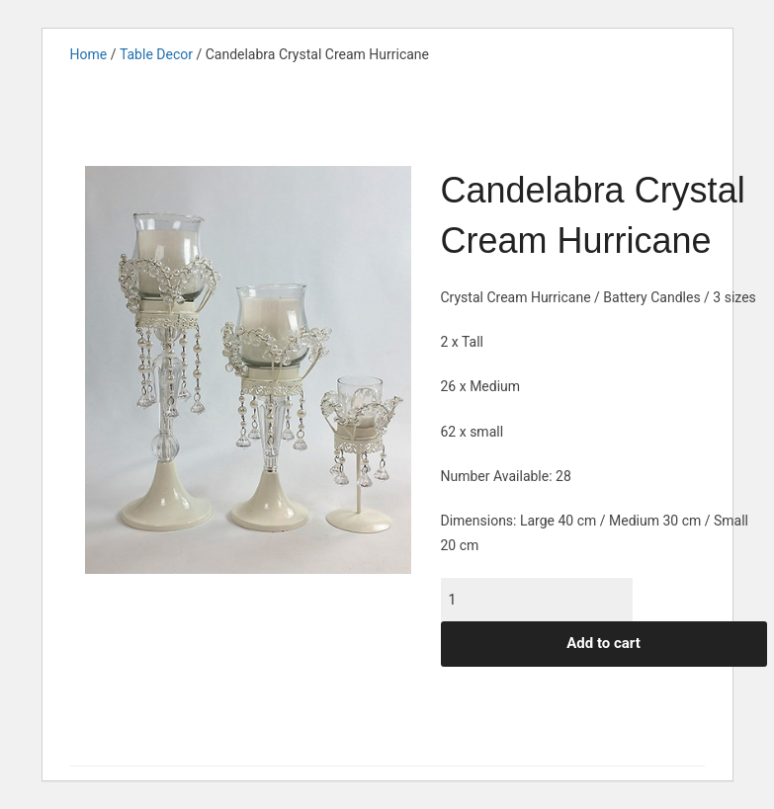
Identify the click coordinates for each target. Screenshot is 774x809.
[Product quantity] (537, 599)
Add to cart (603, 643)
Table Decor (156, 54)
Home (89, 54)
